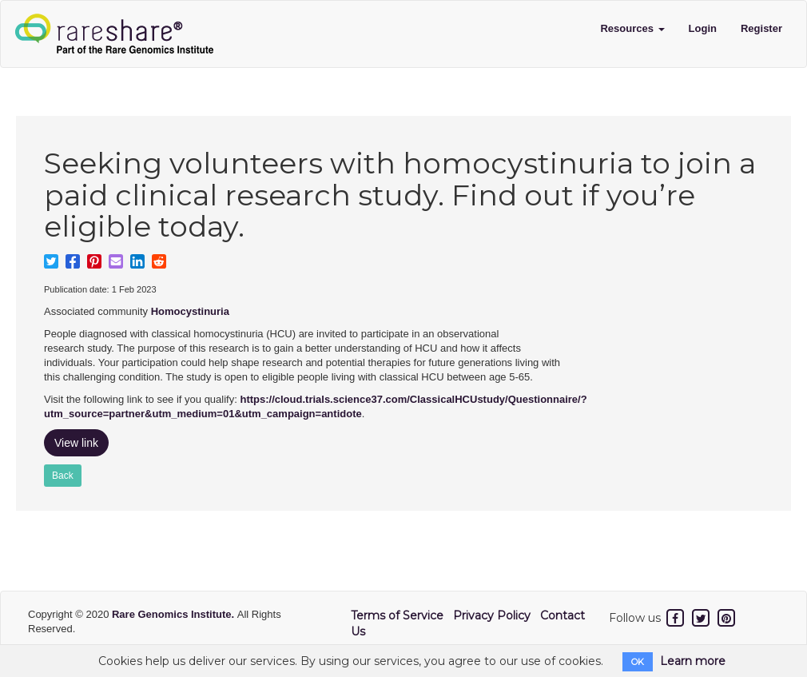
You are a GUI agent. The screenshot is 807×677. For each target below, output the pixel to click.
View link (76, 442)
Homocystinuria (190, 311)
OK (637, 661)
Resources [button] (632, 28)
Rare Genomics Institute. (174, 614)
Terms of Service (397, 615)
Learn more (693, 661)
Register (761, 28)
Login (703, 28)
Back (63, 475)
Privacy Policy (492, 615)
